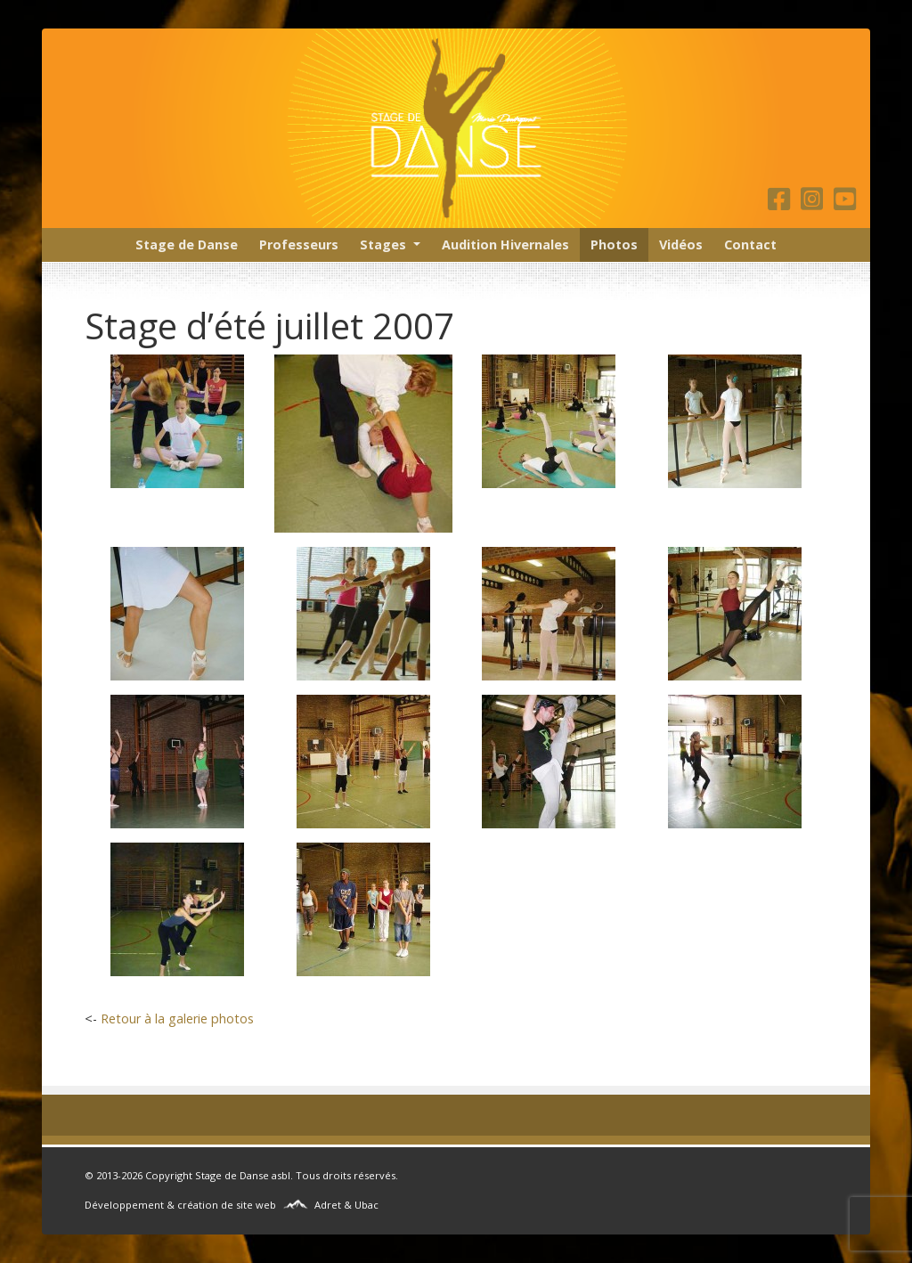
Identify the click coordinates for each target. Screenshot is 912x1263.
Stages (383, 244)
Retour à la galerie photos (177, 1018)
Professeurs (298, 244)
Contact (750, 244)
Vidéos (681, 244)
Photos (614, 244)
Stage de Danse (186, 244)
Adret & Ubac (346, 1204)
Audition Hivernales (505, 244)
